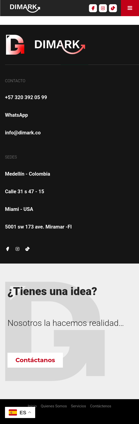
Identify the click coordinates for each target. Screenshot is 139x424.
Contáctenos (100, 406)
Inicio (32, 406)
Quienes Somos (54, 406)
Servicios (78, 406)
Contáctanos (35, 360)
